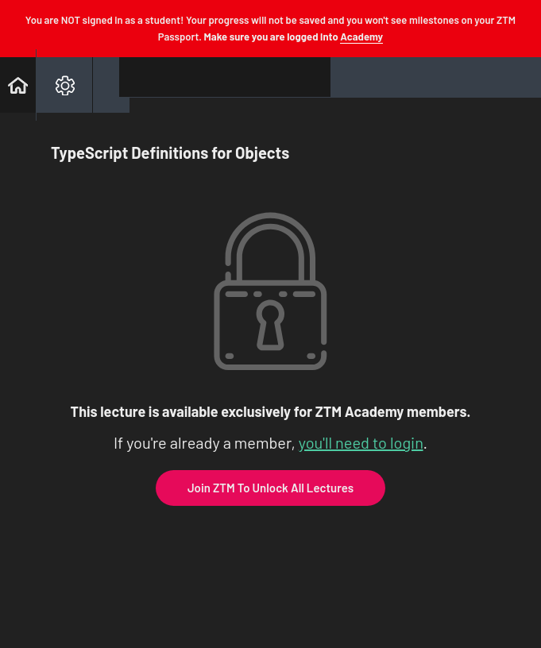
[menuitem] (64, 85)
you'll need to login (361, 442)
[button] (18, 85)
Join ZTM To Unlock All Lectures (270, 487)
